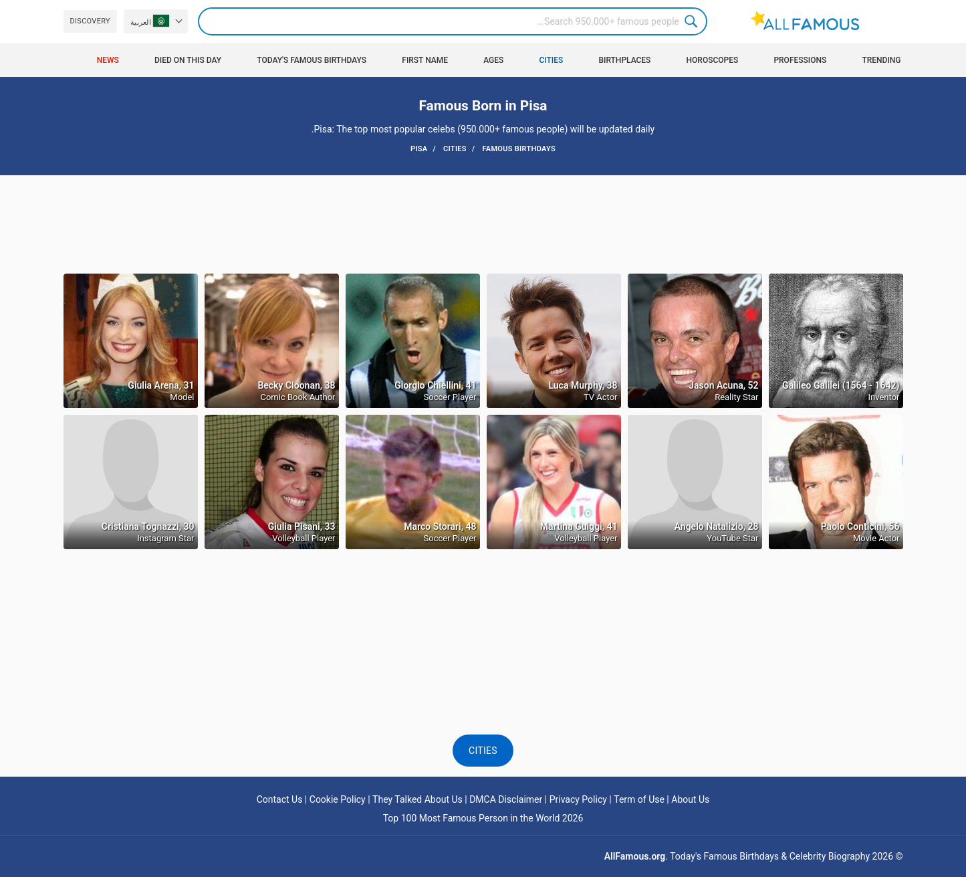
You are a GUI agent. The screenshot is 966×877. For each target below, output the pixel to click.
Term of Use (639, 799)
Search (693, 21)
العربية (149, 21)
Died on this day (187, 60)
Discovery (90, 21)
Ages (493, 60)
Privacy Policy (578, 799)
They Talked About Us (417, 799)
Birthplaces (624, 60)
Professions (799, 60)
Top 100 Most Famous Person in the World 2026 (483, 818)
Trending (881, 60)
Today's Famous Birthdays (311, 60)
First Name (425, 60)
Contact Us (280, 799)
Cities (551, 60)
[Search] (452, 21)
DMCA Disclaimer (505, 799)
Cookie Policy (338, 799)
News (108, 60)
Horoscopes (713, 60)
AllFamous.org (634, 856)
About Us (690, 799)
